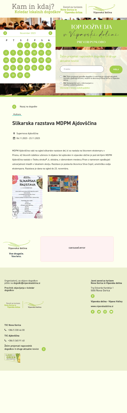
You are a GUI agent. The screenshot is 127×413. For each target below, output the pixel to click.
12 (48, 52)
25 (41, 67)
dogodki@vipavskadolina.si (26, 283)
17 (34, 60)
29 (20, 75)
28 (13, 75)
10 (34, 52)
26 (48, 67)
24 (34, 67)
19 (48, 60)
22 (20, 67)
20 (6, 67)
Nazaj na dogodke (24, 106)
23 (27, 67)
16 (27, 60)
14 (13, 60)
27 (6, 75)
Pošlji (116, 69)
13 (6, 60)
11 (41, 52)
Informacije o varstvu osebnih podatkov (75, 88)
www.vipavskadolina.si (102, 306)
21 (13, 67)
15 (20, 60)
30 (27, 75)
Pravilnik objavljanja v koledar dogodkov (19, 289)
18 (41, 60)
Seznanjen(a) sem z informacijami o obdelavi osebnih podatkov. (78, 84)
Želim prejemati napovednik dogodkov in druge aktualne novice (25, 347)
